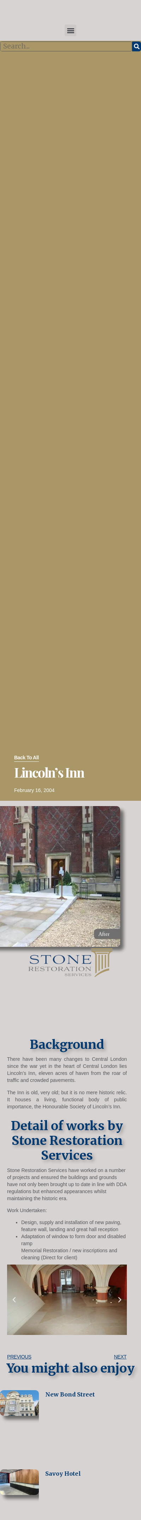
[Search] (136, 46)
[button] (70, 30)
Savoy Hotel (63, 1473)
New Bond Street (70, 1394)
